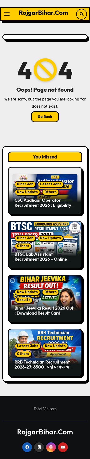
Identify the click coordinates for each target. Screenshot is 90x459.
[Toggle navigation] (7, 14)
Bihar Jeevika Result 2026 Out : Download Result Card (44, 310)
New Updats (27, 192)
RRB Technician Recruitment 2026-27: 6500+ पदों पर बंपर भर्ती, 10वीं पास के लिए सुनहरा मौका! (44, 367)
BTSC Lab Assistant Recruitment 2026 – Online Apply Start (41, 259)
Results (23, 300)
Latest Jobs (50, 184)
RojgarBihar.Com (43, 12)
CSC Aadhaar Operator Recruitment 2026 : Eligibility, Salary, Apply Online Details (43, 205)
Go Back (45, 117)
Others (50, 192)
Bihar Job (25, 184)
